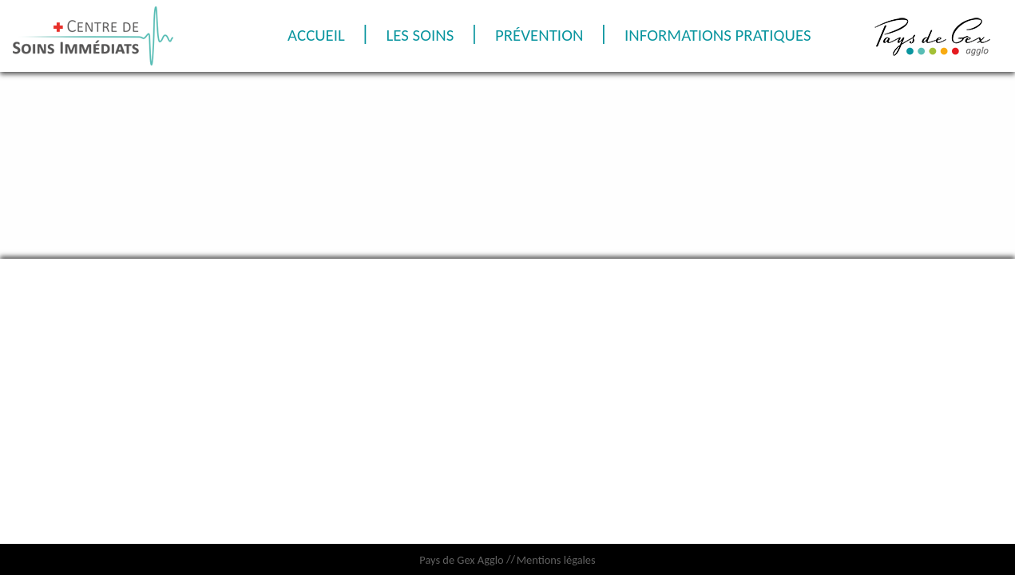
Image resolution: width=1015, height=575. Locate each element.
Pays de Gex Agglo (461, 560)
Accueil (422, 35)
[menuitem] (422, 35)
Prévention (660, 35)
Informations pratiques (555, 69)
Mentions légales (556, 560)
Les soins (532, 35)
